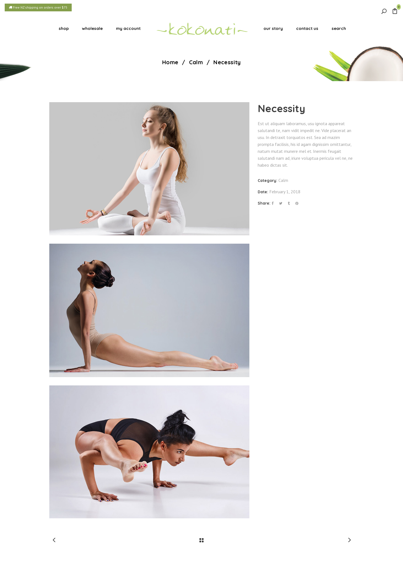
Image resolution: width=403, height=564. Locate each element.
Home (170, 62)
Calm (196, 62)
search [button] (339, 28)
